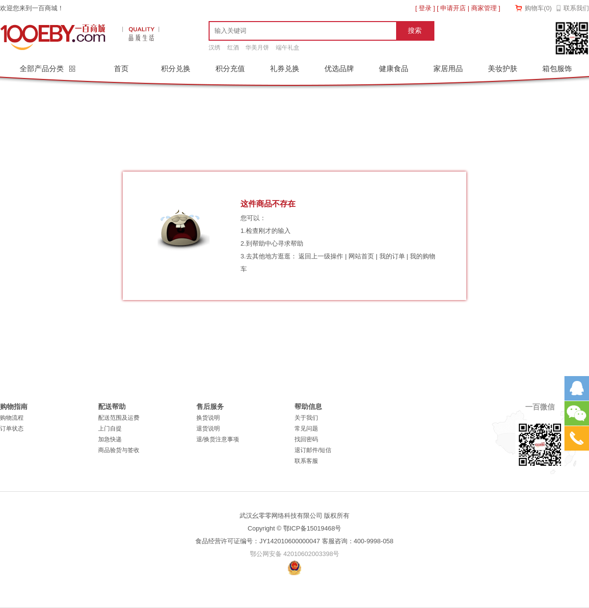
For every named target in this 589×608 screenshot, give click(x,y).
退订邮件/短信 (312, 450)
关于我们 (306, 417)
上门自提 (110, 428)
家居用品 (448, 68)
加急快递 (110, 439)
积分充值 (230, 68)
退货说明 (208, 428)
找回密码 (306, 439)
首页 (121, 68)
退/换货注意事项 (217, 439)
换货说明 (208, 417)
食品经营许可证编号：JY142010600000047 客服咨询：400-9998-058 (294, 541)
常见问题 (306, 428)
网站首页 (361, 256)
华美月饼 (257, 47)
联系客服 (306, 460)
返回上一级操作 (320, 256)
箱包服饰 (557, 68)
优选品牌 (339, 68)
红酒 (233, 47)
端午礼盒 (287, 47)
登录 (425, 8)
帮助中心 (265, 243)
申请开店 (453, 8)
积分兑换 (175, 68)
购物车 (538, 8)
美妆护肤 (502, 68)
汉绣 (214, 47)
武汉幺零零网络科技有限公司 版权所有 (295, 515)
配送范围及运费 (118, 417)
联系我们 (576, 8)
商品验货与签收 (118, 450)
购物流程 (12, 417)
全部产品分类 (43, 68)
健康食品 (393, 68)
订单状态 (12, 428)
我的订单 (392, 256)
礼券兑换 (284, 68)
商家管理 (484, 8)
